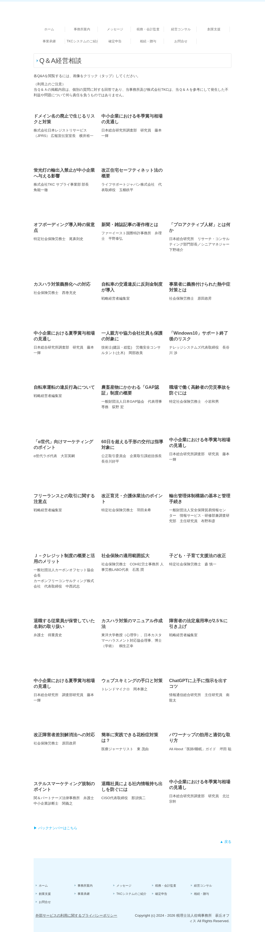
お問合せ (180, 41)
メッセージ (115, 29)
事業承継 (49, 41)
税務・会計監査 (148, 29)
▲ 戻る (225, 842)
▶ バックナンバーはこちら (55, 828)
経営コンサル (181, 29)
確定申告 (115, 41)
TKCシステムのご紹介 (82, 41)
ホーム (49, 29)
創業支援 (213, 29)
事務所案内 (82, 29)
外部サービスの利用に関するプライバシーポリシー (76, 915)
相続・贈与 (148, 41)
